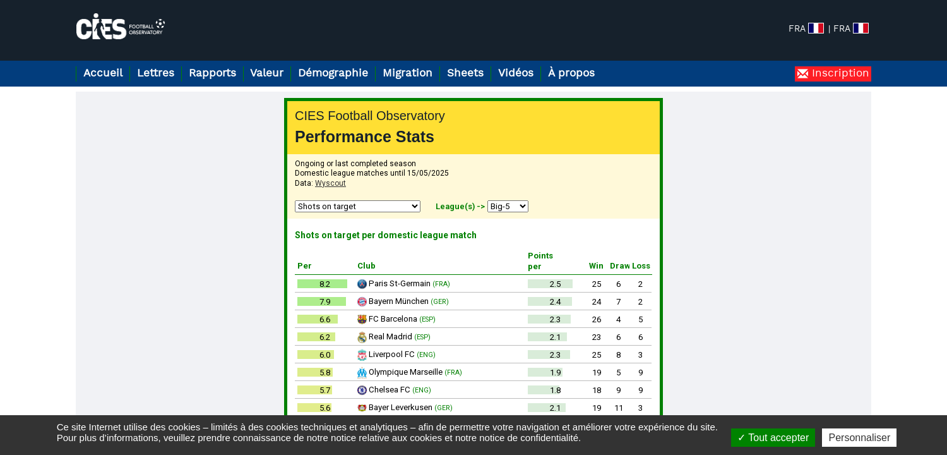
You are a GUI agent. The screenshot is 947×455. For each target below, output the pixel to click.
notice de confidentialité (528, 437)
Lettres (155, 73)
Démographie (333, 73)
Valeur (266, 73)
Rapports (212, 73)
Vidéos (515, 73)
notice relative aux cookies (386, 437)
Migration (407, 73)
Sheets (465, 73)
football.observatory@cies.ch (140, 403)
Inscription (838, 73)
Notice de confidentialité (811, 403)
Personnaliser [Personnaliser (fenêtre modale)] (859, 437)
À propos (571, 73)
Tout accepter (773, 437)
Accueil (102, 73)
